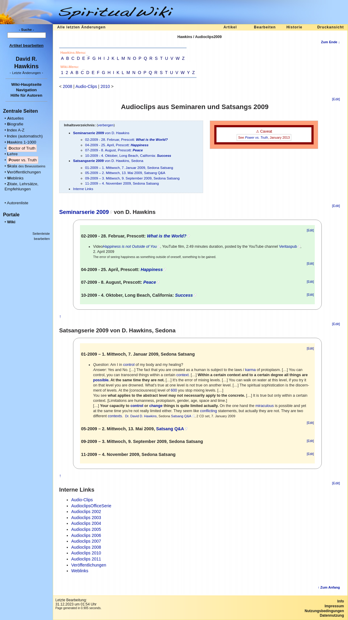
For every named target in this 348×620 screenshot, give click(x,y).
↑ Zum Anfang (329, 587)
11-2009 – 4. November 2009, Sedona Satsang (122, 183)
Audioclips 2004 (86, 523)
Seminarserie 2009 (84, 212)
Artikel (230, 27)
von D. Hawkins (101, 133)
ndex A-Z (15, 130)
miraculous (264, 406)
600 (174, 390)
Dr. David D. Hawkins (141, 416)
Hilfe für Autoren (27, 95)
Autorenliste (17, 203)
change (155, 406)
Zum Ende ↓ (330, 42)
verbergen (106, 125)
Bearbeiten (265, 27)
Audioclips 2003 (86, 517)
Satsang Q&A (181, 416)
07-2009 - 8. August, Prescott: (114, 150)
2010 (105, 86)
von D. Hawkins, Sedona (108, 161)
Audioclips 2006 (86, 535)
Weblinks (79, 570)
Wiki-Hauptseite (26, 84)
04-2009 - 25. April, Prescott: (116, 145)
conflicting (208, 411)
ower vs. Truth (22, 160)
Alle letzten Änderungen (81, 27)
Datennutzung (332, 615)
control (129, 365)
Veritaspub (288, 246)
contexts (115, 416)
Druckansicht (330, 27)
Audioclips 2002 (86, 511)
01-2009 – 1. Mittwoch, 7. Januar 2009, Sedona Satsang (129, 168)
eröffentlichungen (24, 172)
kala (26, 166)
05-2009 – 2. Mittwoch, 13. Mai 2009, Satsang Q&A (125, 173)
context (182, 375)
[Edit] (336, 99)
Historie (294, 27)
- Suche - (26, 29)
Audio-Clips (86, 86)
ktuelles (15, 118)
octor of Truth (21, 148)
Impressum (334, 606)
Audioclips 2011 (86, 559)
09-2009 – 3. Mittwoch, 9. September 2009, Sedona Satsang (132, 178)
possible (100, 380)
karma (250, 370)
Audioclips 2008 (86, 547)
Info (340, 601)
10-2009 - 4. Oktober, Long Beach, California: (128, 155)
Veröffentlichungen (88, 565)
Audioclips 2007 (86, 541)
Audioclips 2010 (86, 553)
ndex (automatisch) (25, 136)
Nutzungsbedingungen (324, 611)
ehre (12, 154)
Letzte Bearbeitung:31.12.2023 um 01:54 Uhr (75, 602)
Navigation (26, 90)
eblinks (15, 178)
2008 (67, 86)
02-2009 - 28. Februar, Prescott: (126, 139)
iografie (15, 124)
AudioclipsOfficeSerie (91, 505)
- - (26, 72)
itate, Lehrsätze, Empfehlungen (21, 186)
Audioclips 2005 (86, 529)
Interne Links (83, 189)
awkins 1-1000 (21, 142)
